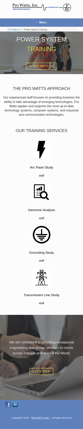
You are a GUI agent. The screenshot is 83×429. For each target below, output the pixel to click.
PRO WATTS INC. (40, 418)
